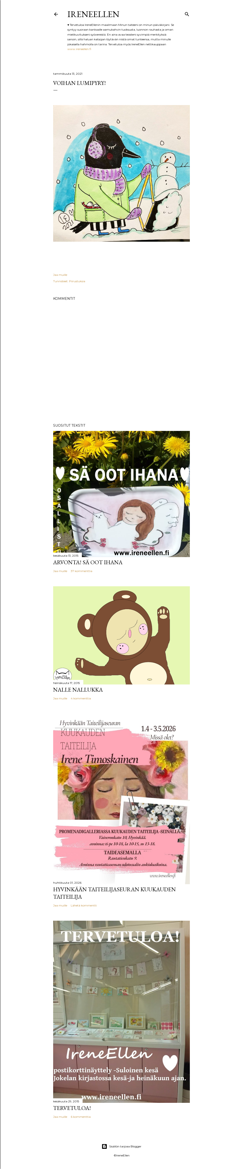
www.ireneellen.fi (79, 49)
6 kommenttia (81, 1116)
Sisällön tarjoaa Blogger (121, 1146)
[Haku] (187, 13)
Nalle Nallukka (78, 689)
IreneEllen (93, 14)
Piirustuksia (77, 281)
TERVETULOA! (72, 1108)
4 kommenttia (81, 698)
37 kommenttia (81, 571)
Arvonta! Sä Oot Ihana (87, 562)
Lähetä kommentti (84, 905)
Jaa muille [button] (60, 275)
